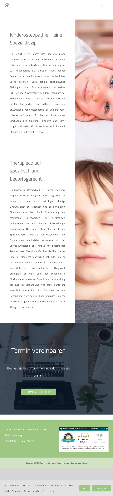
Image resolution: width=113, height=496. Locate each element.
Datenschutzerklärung (79, 463)
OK (84, 488)
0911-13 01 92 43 (23, 441)
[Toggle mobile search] (101, 5)
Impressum (66, 463)
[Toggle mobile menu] (107, 5)
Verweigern (102, 488)
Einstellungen (49, 491)
